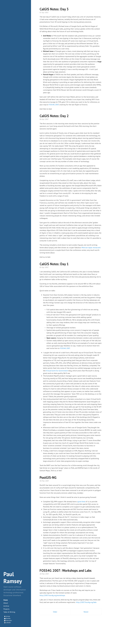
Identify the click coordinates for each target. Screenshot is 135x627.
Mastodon (9, 620)
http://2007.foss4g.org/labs (86, 602)
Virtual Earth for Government (57, 371)
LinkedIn (8, 622)
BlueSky (8, 618)
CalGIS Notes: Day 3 (54, 9)
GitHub (8, 616)
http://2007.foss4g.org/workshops (52, 595)
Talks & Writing (9, 612)
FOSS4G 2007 (54, 104)
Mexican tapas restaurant (91, 247)
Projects (6, 609)
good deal (81, 501)
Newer (86, 612)
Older (55, 612)
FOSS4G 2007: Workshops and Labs (65, 570)
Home (5, 600)
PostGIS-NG (48, 477)
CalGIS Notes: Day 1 (54, 264)
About (5, 603)
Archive (6, 606)
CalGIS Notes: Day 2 (54, 116)
